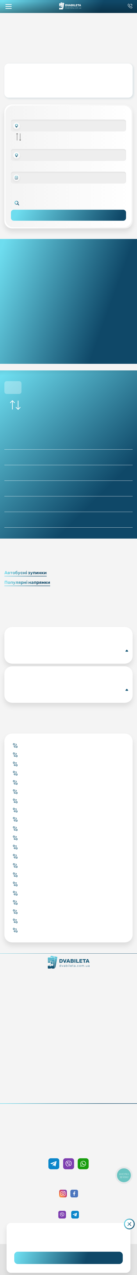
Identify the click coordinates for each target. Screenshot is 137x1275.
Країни (68, 1026)
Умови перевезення (68, 1057)
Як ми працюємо (68, 977)
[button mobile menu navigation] (8, 6)
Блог (68, 1051)
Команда (68, 989)
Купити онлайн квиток (68, 1008)
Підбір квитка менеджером (68, 1020)
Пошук (68, 215)
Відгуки (68, 1069)
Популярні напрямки (27, 582)
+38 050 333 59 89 (68, 1149)
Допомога (68, 1063)
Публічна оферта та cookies (68, 1088)
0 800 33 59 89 (68, 1125)
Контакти (68, 983)
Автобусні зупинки (25, 572)
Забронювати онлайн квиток (68, 1014)
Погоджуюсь (68, 1258)
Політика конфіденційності (68, 1094)
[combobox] (68, 125)
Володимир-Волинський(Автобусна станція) (68, 689)
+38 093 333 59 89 (68, 1119)
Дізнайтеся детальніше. (68, 1242)
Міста (68, 1032)
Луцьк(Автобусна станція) (68, 650)
